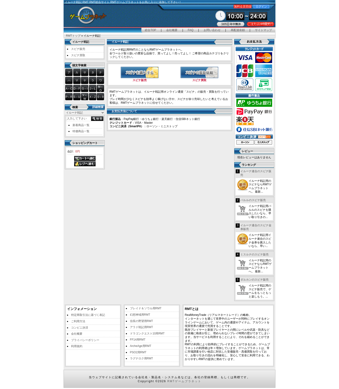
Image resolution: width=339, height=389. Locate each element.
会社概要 (172, 30)
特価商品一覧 (81, 131)
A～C (68, 88)
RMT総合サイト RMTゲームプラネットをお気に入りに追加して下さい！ (135, 2)
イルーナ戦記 (80, 42)
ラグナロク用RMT (141, 358)
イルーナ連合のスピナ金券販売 (255, 227)
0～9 (101, 97)
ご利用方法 (78, 321)
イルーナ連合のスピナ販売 (255, 173)
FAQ (191, 30)
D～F (76, 88)
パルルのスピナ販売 (253, 200)
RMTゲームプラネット (184, 381)
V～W (84, 96)
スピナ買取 (78, 55)
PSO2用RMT (138, 352)
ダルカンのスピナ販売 (254, 279)
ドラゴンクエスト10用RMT (147, 333)
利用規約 (76, 346)
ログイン (261, 6)
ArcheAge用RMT (140, 346)
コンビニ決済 (79, 327)
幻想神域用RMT (140, 314)
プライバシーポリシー (85, 340)
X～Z (92, 97)
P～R (68, 97)
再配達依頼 (238, 30)
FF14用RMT (137, 339)
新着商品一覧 (81, 125)
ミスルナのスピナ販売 (254, 254)
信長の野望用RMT (141, 321)
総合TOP (150, 30)
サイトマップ (263, 30)
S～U (76, 97)
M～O (100, 88)
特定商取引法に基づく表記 (88, 315)
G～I (85, 88)
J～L (93, 88)
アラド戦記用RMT (141, 327)
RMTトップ (73, 35)
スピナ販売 (78, 49)
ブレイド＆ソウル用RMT (145, 308)
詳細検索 (98, 107)
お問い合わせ (212, 30)
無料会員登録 (242, 6)
